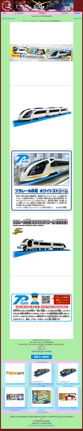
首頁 (4, 13)
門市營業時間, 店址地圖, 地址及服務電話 (41, 425)
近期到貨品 (42, 13)
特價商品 (77, 13)
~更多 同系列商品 (41, 362)
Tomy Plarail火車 (32, 21)
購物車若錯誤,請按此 (9, 18)
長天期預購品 (18, 13)
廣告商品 (65, 13)
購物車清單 (77, 18)
